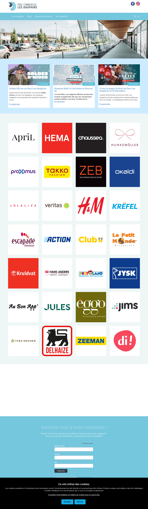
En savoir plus (14, 104)
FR (135, 16)
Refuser (80, 502)
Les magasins (18, 16)
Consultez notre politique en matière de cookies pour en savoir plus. (74, 495)
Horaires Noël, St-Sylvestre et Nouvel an (73, 89)
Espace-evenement (43, 16)
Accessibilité (62, 16)
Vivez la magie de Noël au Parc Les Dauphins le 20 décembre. (117, 89)
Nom (56, 462)
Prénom (58, 454)
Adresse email (60, 446)
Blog (29, 16)
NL (138, 16)
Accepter (67, 502)
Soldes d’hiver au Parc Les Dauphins (27, 88)
